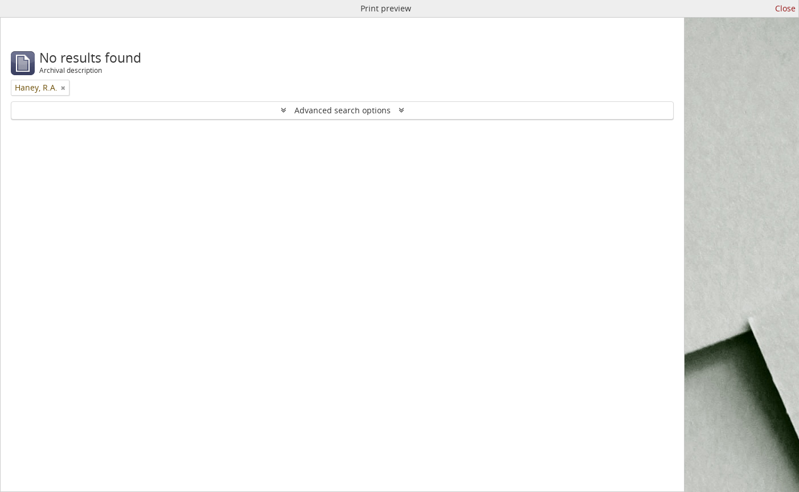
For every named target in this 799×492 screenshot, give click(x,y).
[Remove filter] (63, 87)
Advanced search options (342, 110)
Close (785, 8)
